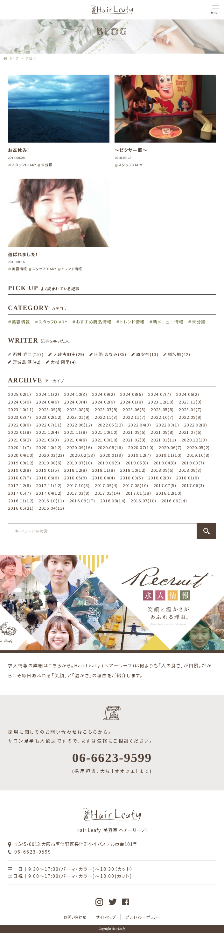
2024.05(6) (19, 402)
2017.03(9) (78, 493)
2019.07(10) (79, 463)
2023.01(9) (78, 417)
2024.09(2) (103, 394)
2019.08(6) (50, 463)
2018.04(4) (103, 478)
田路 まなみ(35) (110, 354)
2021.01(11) (163, 440)
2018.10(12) (133, 470)
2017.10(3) (78, 485)
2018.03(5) (131, 478)
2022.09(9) (190, 417)
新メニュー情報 (168, 322)
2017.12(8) (19, 485)
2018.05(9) (75, 478)
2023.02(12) (49, 417)
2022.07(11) (49, 425)
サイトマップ (106, 917)
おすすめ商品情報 (93, 322)
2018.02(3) (159, 478)
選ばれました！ (23, 254)
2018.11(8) (103, 470)
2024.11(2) (47, 394)
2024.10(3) (75, 394)
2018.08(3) (190, 470)
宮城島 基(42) (27, 362)
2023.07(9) (106, 409)
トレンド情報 (71, 268)
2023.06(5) (134, 409)
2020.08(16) (110, 447)
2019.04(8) (165, 463)
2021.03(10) (105, 440)
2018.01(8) (187, 478)
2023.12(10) (161, 402)
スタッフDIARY (24, 164)
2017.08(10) (135, 485)
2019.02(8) (19, 470)
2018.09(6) (162, 470)
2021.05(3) (47, 440)
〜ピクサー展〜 (131, 150)
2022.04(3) (139, 425)
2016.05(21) (21, 508)
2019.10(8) (198, 455)
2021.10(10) (105, 432)
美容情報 (19, 268)
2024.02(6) (103, 402)
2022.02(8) (195, 425)
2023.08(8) (78, 409)
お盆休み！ (19, 150)
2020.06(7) (170, 447)
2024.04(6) (47, 402)
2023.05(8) (162, 409)
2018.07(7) (19, 478)
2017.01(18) (138, 493)
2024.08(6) (131, 394)
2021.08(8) (162, 432)
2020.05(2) (198, 447)
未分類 (46, 164)
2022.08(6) (19, 425)
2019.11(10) (169, 455)
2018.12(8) (75, 470)
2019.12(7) (139, 455)
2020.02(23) (82, 455)
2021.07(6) (190, 432)
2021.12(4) (47, 432)
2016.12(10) (169, 493)
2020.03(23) (51, 455)
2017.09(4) (106, 485)
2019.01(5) (47, 470)
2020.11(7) (19, 447)
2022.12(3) (106, 417)
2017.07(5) (165, 485)
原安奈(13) (147, 354)
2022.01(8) (19, 432)
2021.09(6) (134, 432)
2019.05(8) (137, 463)
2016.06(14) (174, 501)
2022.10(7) (162, 417)
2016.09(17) (82, 501)
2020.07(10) (141, 447)
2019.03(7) (193, 463)
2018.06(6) (47, 478)
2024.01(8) (131, 402)
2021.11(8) (75, 432)
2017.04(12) (49, 493)
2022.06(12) (79, 425)
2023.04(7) (190, 409)
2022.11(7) (134, 417)
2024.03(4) (75, 402)
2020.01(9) (111, 455)
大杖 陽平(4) (63, 362)
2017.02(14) (107, 493)
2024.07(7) (159, 394)
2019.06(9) (109, 463)
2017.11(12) (49, 485)
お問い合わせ (75, 917)
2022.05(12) (110, 425)
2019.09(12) (21, 463)
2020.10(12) (49, 447)
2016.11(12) (21, 501)
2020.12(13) (194, 440)
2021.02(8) (134, 440)
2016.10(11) (51, 501)
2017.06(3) (193, 485)
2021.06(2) (19, 440)
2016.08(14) (113, 501)
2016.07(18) (143, 501)
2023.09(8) (50, 409)
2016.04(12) (51, 508)
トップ (14, 58)
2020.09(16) (79, 447)
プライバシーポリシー (143, 917)
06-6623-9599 (32, 851)
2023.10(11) (21, 409)
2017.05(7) (19, 493)
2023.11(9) (190, 402)
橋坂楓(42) (179, 354)
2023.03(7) (19, 417)
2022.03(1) (167, 425)
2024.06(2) (187, 394)
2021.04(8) (75, 440)
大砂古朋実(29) (69, 354)
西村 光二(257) (28, 354)
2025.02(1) (19, 394)
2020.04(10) (21, 455)
